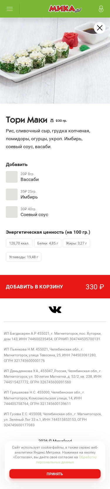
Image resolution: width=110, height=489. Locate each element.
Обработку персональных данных (66, 459)
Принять (55, 473)
